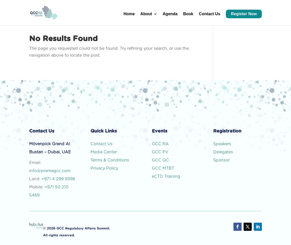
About (146, 14)
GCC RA (160, 144)
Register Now (244, 14)
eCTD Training (166, 176)
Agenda (170, 14)
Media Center (103, 152)
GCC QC (160, 160)
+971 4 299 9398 (58, 179)
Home (129, 14)
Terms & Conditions (109, 160)
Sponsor (222, 160)
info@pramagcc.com (49, 171)
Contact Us (209, 14)
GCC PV (160, 152)
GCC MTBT (163, 168)
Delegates (223, 152)
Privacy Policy (104, 168)
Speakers (222, 144)
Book (188, 14)
